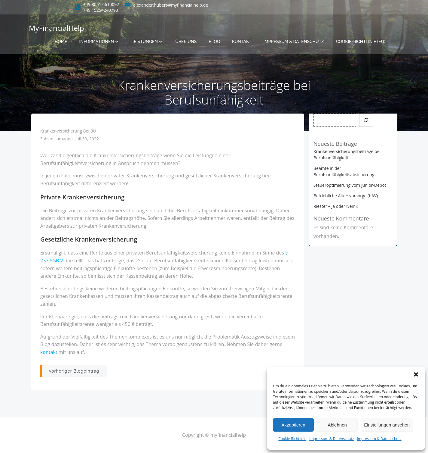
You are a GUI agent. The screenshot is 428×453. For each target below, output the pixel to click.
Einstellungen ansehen (387, 424)
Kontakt (242, 41)
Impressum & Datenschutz (331, 438)
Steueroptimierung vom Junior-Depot (349, 185)
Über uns (186, 41)
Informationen (99, 41)
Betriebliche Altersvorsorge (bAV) (345, 195)
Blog (214, 41)
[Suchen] (366, 120)
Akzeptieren (293, 424)
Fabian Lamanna (56, 139)
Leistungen (147, 41)
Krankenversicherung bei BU (68, 131)
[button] (416, 374)
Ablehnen (337, 424)
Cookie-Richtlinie (292, 438)
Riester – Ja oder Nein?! (335, 206)
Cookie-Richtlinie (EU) (360, 41)
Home (61, 41)
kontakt (48, 352)
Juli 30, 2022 (87, 139)
